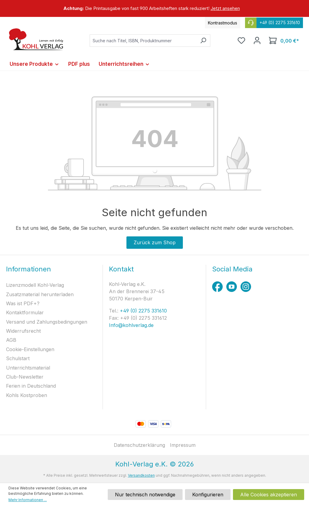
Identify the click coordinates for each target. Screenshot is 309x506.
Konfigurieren (207, 495)
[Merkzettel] (241, 40)
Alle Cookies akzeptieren (268, 495)
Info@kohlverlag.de (131, 325)
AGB (11, 340)
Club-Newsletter (24, 377)
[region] (154, 8)
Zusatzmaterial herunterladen (40, 294)
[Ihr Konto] (257, 40)
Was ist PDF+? (23, 303)
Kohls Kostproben (26, 395)
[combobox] (143, 40)
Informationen (28, 269)
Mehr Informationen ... (27, 500)
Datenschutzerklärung (139, 445)
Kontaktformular (25, 312)
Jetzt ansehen (225, 8)
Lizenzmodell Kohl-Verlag (35, 285)
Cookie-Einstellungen (30, 349)
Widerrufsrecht (23, 331)
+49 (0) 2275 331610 (142, 311)
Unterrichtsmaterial (28, 368)
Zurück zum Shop (155, 242)
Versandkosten (141, 475)
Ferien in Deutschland (31, 386)
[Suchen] (203, 40)
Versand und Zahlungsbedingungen (46, 322)
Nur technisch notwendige (145, 495)
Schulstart (18, 358)
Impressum (183, 445)
